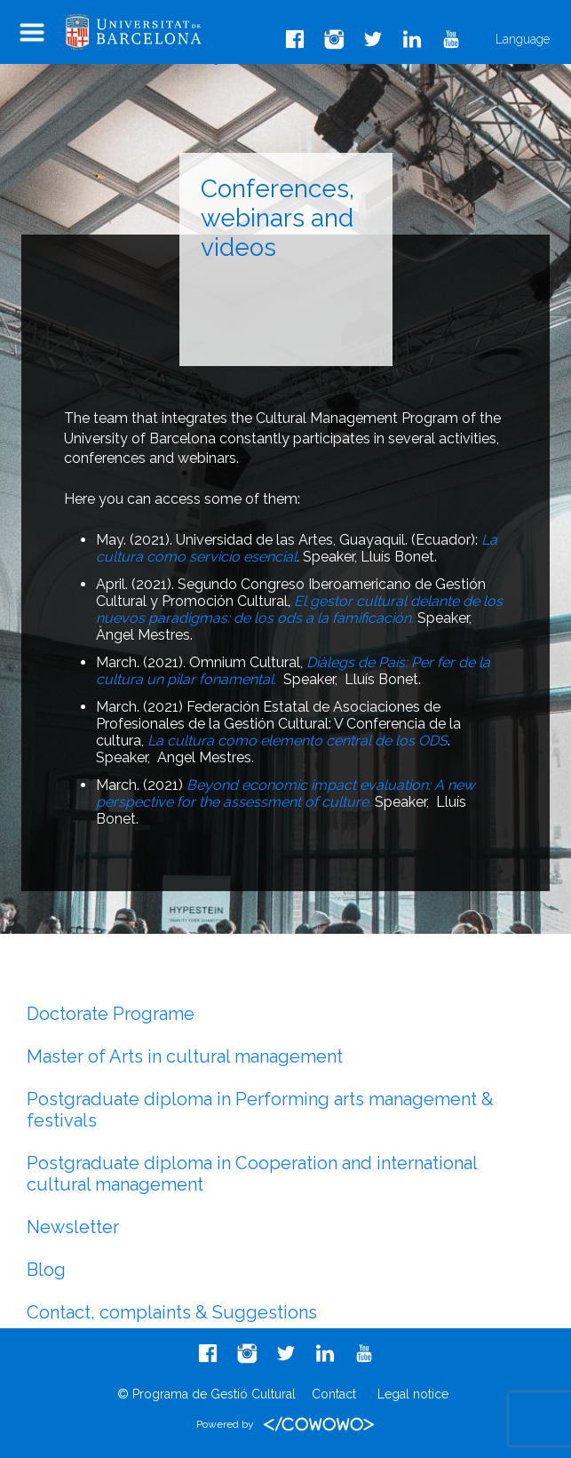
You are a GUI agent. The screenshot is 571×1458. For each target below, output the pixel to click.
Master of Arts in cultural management (185, 1056)
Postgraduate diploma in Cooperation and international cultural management (252, 1173)
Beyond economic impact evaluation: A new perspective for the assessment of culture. (285, 793)
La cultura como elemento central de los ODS (297, 740)
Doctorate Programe (110, 1013)
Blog (46, 1269)
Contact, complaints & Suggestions (172, 1312)
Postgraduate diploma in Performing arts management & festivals (260, 1109)
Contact (334, 1394)
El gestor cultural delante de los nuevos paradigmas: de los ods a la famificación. (299, 609)
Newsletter (73, 1227)
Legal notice (412, 1394)
